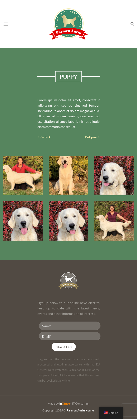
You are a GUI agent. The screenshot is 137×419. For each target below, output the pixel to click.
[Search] (132, 24)
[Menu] (5, 24)
